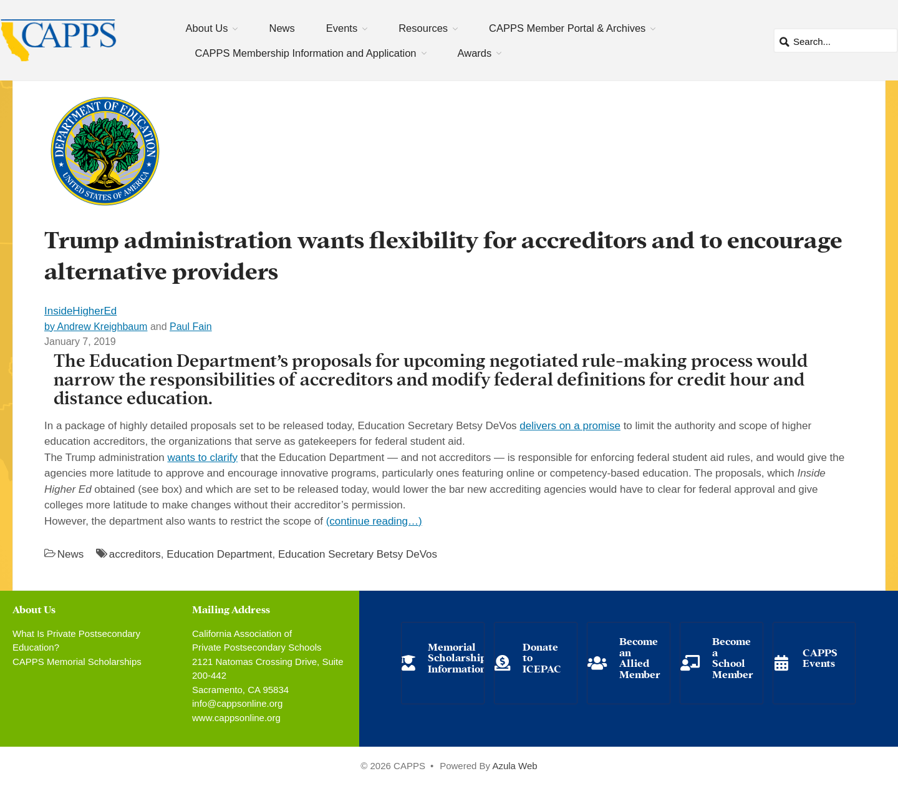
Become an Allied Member (639, 657)
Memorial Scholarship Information (457, 656)
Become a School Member (732, 657)
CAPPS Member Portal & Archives (567, 28)
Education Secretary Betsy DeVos (357, 554)
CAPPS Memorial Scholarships (77, 661)
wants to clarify (202, 457)
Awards (475, 53)
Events (341, 28)
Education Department (219, 554)
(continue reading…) (374, 521)
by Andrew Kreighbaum (95, 326)
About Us (207, 28)
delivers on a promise (569, 426)
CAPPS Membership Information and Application (306, 53)
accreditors (135, 554)
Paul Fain (191, 326)
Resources (423, 28)
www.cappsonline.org (236, 717)
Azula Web (514, 765)
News (281, 28)
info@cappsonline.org (237, 703)
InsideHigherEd (80, 311)
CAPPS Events (820, 657)
